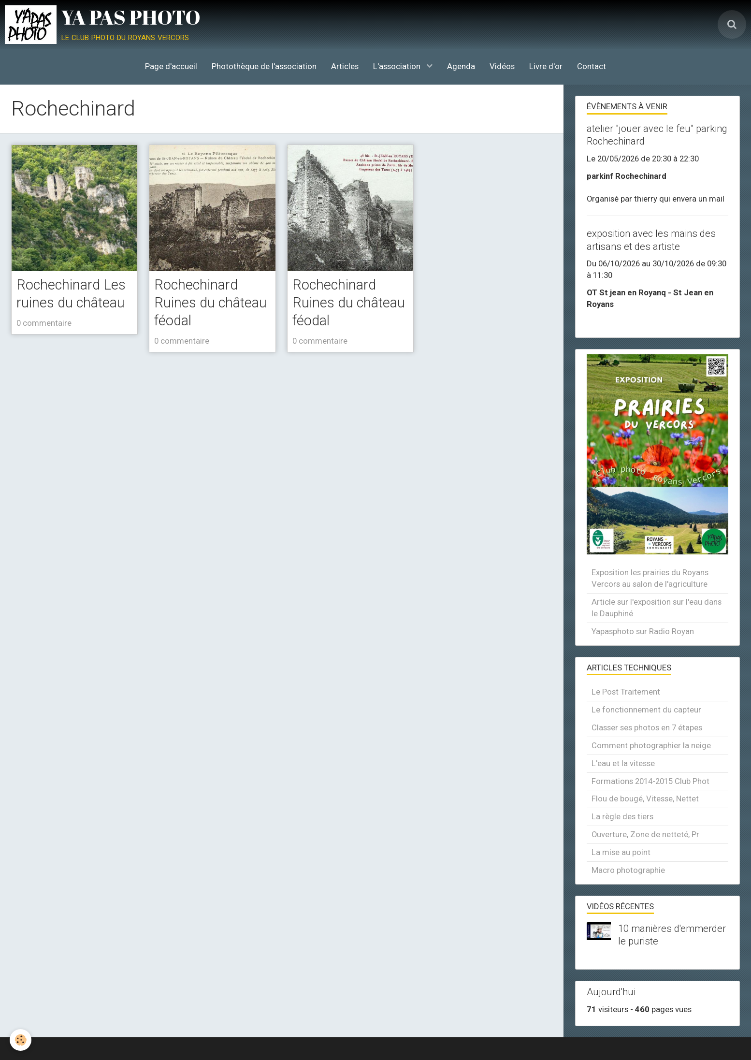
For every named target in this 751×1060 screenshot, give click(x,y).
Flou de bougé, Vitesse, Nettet (645, 798)
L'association (397, 66)
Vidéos (502, 66)
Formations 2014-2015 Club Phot (650, 781)
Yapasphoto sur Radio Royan (643, 631)
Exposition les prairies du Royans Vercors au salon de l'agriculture (650, 578)
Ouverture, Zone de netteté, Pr (645, 834)
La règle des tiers (622, 816)
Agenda (461, 66)
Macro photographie (628, 870)
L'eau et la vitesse (623, 763)
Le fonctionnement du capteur (646, 709)
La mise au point (621, 852)
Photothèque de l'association (264, 66)
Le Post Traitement (626, 692)
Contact (591, 66)
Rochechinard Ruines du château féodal (210, 302)
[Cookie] (20, 1040)
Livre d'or (546, 66)
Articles (345, 66)
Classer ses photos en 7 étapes (647, 727)
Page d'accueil (171, 66)
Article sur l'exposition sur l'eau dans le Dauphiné (657, 607)
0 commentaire (44, 323)
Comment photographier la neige (651, 745)
